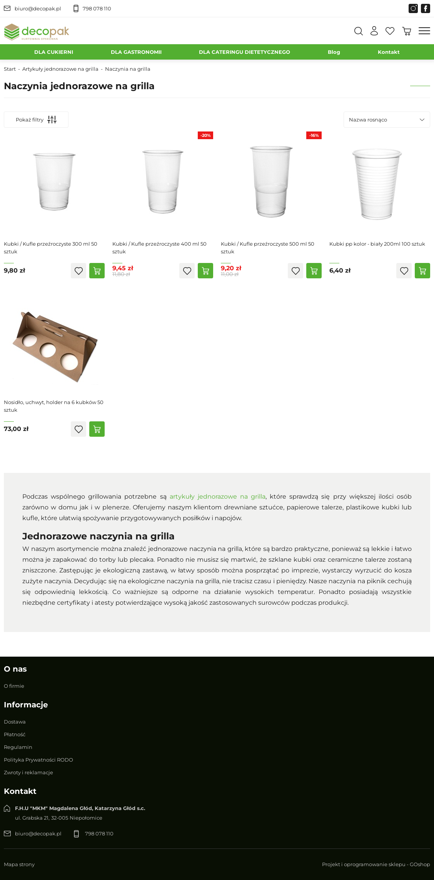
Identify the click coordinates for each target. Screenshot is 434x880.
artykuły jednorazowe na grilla (217, 496)
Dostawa (15, 722)
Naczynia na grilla (127, 69)
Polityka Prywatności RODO (38, 760)
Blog (334, 52)
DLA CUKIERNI (53, 52)
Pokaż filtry (36, 119)
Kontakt (389, 52)
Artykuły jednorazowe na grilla (60, 69)
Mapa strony (19, 864)
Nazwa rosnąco (368, 119)
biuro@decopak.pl (38, 8)
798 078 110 (97, 8)
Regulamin (18, 747)
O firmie (14, 686)
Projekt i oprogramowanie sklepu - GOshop (376, 864)
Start (10, 69)
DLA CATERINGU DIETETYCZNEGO (244, 52)
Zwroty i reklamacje (28, 772)
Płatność (14, 734)
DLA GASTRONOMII (136, 52)
